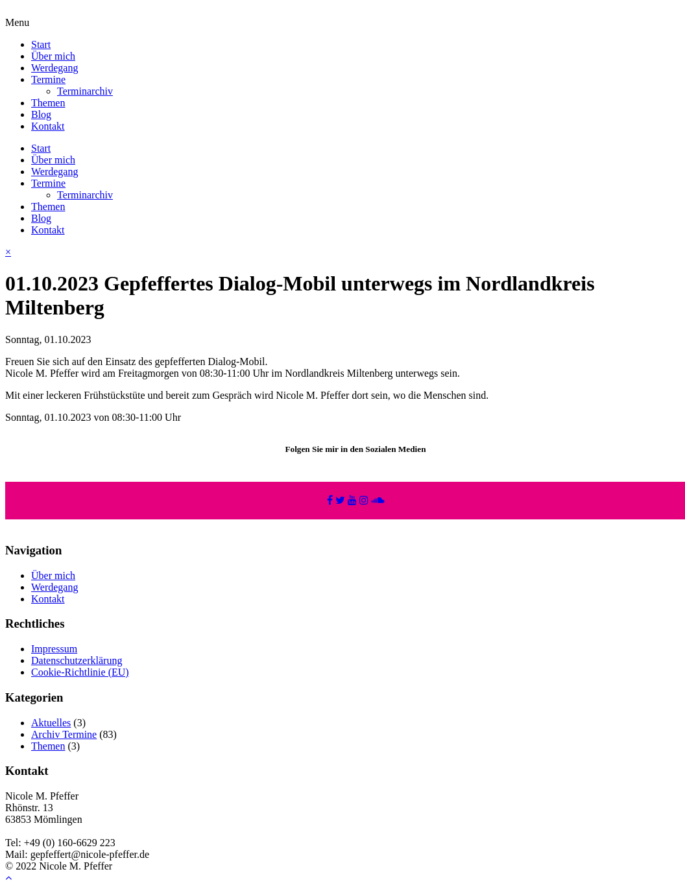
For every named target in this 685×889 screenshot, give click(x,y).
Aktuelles (51, 722)
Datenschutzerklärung (76, 660)
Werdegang (54, 67)
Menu (17, 22)
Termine (48, 79)
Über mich (53, 56)
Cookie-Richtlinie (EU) (80, 672)
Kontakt (48, 126)
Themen (48, 102)
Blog (41, 114)
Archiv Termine (64, 734)
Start (41, 44)
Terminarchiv (85, 91)
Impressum (54, 648)
